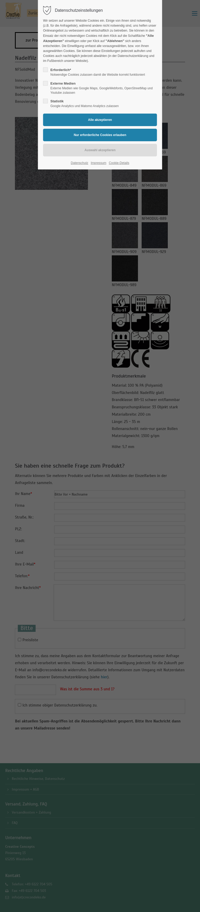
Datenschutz (79, 163)
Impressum (98, 163)
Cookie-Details (119, 163)
